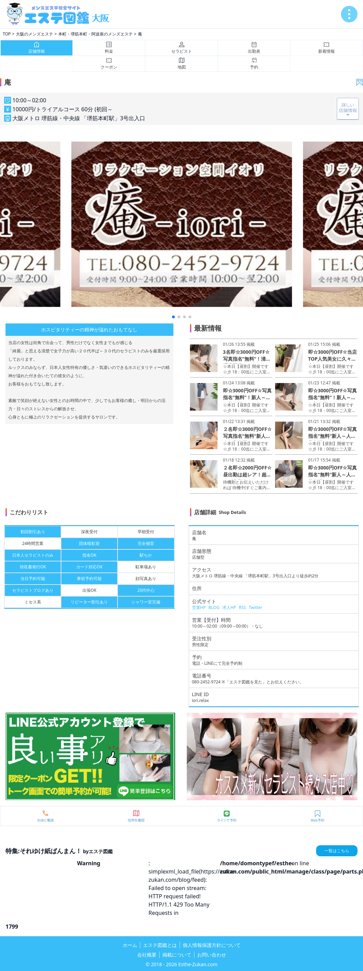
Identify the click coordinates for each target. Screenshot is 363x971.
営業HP (199, 607)
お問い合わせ (211, 954)
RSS (242, 607)
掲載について (176, 954)
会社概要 (147, 954)
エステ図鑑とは (160, 945)
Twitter (255, 607)
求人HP (229, 607)
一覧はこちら (336, 851)
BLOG (214, 607)
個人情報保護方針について (212, 945)
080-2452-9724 (206, 682)
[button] (173, 317)
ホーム (130, 945)
